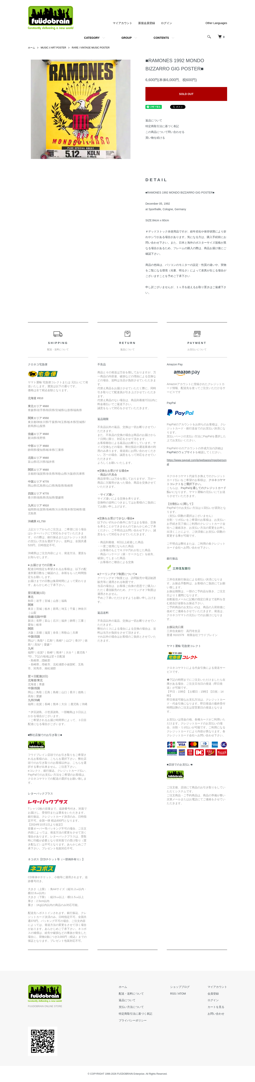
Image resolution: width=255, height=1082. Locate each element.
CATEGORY (92, 37)
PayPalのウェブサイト (181, 452)
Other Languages (216, 23)
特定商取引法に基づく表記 (162, 126)
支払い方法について (131, 1006)
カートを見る (216, 1006)
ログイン (166, 23)
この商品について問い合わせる (164, 132)
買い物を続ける (155, 137)
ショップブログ (180, 986)
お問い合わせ (216, 1013)
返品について (153, 120)
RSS (173, 993)
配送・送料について (131, 993)
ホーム (31, 47)
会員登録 (213, 993)
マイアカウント (122, 23)
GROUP (127, 37)
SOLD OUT (186, 94)
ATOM (182, 993)
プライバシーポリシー (133, 1020)
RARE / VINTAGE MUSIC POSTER (91, 47)
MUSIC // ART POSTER (53, 47)
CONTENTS (161, 37)
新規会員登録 (146, 23)
